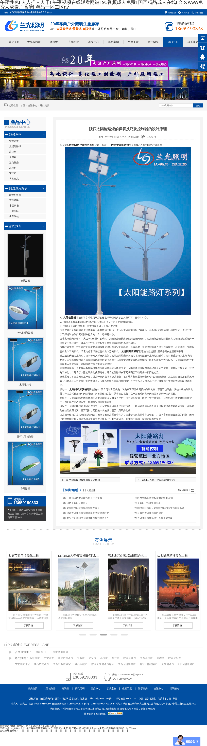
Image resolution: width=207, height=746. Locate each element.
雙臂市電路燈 (65, 658)
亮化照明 (73, 42)
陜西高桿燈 (146, 658)
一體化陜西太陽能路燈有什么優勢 (84, 498)
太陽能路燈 (34, 42)
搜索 (198, 105)
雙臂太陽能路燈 (25, 436)
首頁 (22, 105)
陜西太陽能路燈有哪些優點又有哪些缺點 (88, 513)
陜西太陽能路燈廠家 (102, 664)
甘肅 (168, 698)
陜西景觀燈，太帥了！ (78, 503)
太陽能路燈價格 (78, 389)
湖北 (153, 698)
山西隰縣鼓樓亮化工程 (172, 555)
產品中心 (93, 42)
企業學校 (14, 216)
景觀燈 (12, 157)
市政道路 (14, 200)
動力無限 (101, 713)
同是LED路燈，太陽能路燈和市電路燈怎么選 (160, 508)
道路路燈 (14, 162)
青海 (147, 698)
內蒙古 (161, 698)
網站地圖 (120, 698)
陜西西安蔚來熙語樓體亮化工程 (128, 555)
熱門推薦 (15, 226)
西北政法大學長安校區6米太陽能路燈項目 (78, 555)
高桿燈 (12, 168)
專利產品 (14, 178)
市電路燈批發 (22, 664)
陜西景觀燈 (81, 664)
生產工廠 (133, 42)
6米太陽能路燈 (25, 332)
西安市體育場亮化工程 (23, 555)
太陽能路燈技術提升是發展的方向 (155, 518)
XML (134, 698)
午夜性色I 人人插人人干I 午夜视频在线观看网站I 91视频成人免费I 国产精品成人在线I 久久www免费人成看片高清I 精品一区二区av (68, 728)
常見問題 (185, 12)
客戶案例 (113, 42)
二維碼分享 (152, 137)
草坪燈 (12, 173)
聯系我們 (199, 12)
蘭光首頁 (14, 42)
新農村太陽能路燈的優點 (150, 513)
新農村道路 (15, 194)
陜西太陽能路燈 (127, 664)
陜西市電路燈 (41, 664)
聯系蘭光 (192, 42)
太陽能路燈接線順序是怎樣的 (84, 480)
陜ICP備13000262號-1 (101, 698)
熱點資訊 (44, 105)
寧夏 (175, 698)
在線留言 (172, 12)
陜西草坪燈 (129, 658)
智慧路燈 (14, 141)
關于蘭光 (153, 42)
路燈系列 (15, 134)
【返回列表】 (184, 490)
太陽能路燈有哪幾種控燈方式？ (83, 508)
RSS (128, 698)
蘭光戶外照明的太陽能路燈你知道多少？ (88, 518)
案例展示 (103, 540)
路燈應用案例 (18, 188)
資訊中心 (173, 42)
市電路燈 (25, 488)
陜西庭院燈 (174, 658)
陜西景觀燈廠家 (62, 664)
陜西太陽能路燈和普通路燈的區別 (155, 498)
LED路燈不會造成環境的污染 (160, 480)
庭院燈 (54, 42)
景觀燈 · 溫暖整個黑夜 (149, 503)
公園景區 (14, 211)
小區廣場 (14, 205)
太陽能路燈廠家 (130, 351)
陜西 (141, 698)
